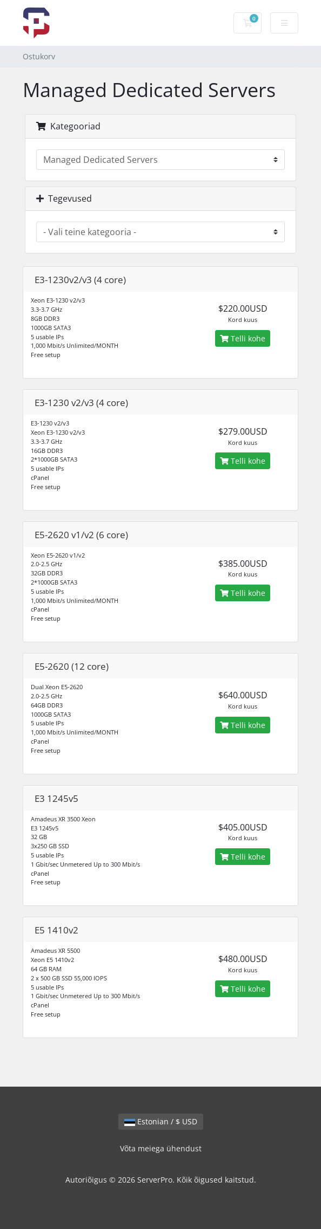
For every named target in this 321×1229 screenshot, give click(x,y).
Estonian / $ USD (160, 1121)
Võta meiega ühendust (161, 1148)
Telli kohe (242, 338)
